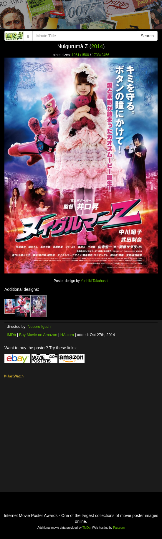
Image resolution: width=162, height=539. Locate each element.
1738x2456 (100, 55)
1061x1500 (80, 55)
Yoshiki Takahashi (94, 281)
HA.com (67, 335)
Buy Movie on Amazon (38, 335)
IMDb (11, 335)
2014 (97, 46)
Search (147, 35)
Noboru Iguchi (40, 326)
